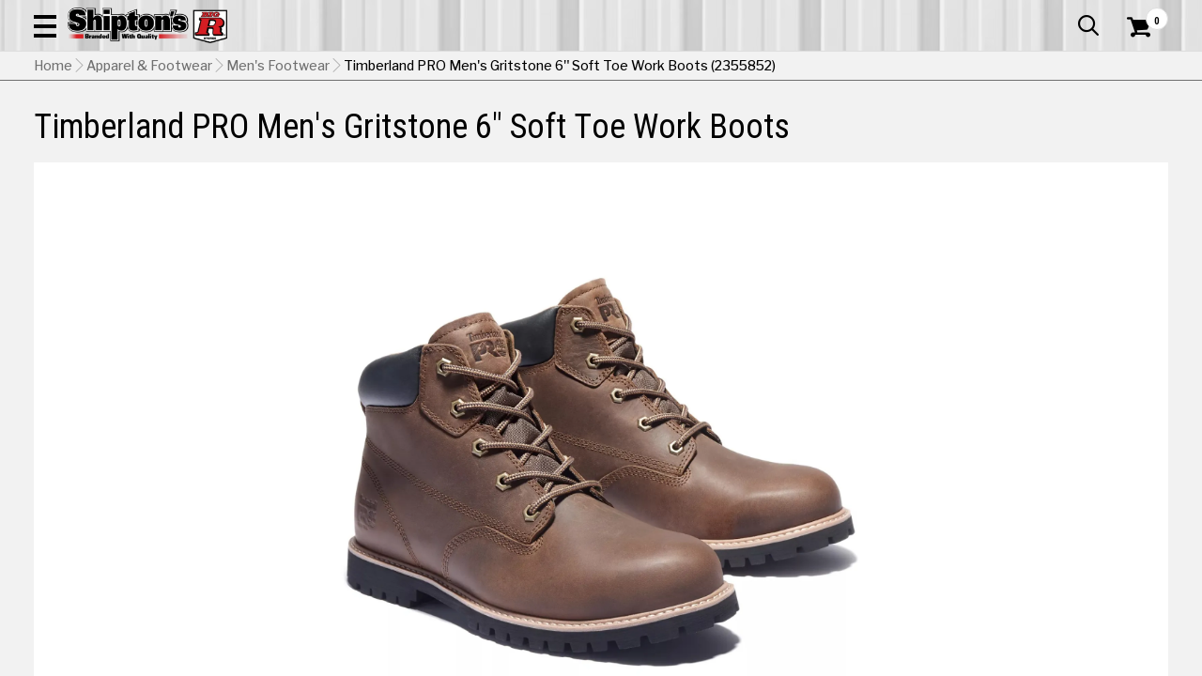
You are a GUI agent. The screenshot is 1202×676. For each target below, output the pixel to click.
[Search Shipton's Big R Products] (544, 67)
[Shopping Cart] (1136, 67)
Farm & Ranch (430, 126)
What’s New (1063, 14)
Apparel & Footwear (106, 126)
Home (53, 160)
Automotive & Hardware (279, 126)
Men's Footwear (278, 160)
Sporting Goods (1048, 126)
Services (1142, 14)
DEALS (1142, 126)
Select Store (1036, 603)
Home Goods (541, 126)
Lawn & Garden (818, 126)
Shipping (827, 603)
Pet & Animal (932, 126)
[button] (672, 67)
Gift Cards (980, 14)
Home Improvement (677, 126)
